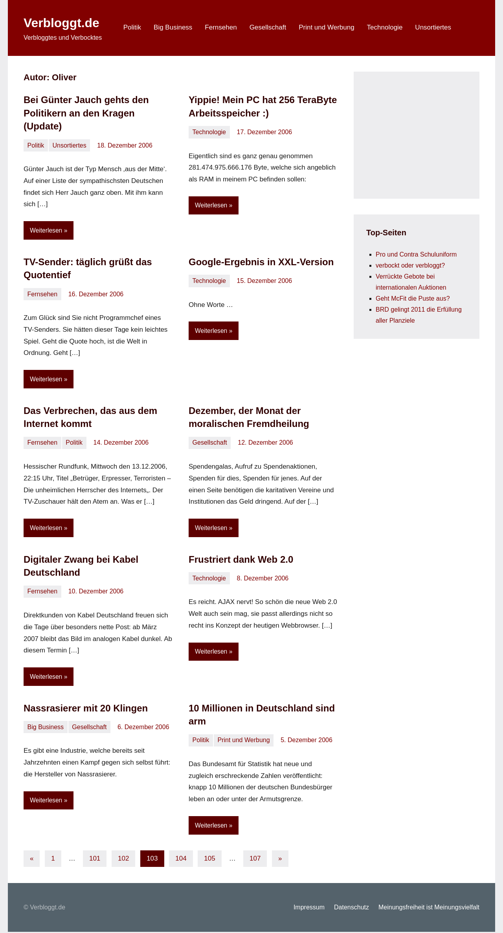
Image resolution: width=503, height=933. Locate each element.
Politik (132, 27)
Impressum (309, 908)
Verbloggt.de (66, 22)
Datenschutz (351, 908)
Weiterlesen (46, 230)
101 (94, 859)
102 (123, 859)
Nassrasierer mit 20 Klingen (86, 709)
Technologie (385, 27)
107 (255, 859)
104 (180, 859)
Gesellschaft (268, 27)
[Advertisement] (425, 133)
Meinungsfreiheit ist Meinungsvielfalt (428, 908)
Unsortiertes (433, 27)
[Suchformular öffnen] (468, 28)
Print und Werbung (326, 27)
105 (209, 859)
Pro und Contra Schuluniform (416, 254)
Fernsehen (221, 27)
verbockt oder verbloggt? (410, 265)
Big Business (173, 27)
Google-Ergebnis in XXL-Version (261, 262)
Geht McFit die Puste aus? (413, 298)
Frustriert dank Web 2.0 (241, 559)
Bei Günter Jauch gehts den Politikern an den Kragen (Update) (86, 112)
